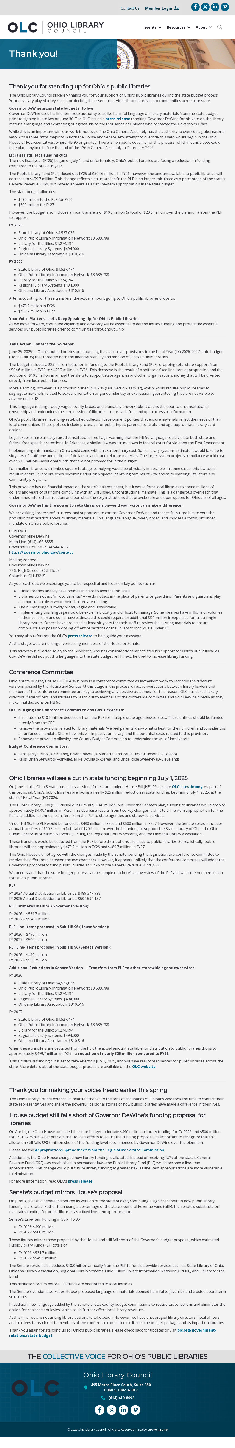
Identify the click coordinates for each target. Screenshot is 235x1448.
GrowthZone (158, 1440)
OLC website (143, 1077)
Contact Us (129, 13)
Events (149, 38)
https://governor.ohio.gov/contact (41, 562)
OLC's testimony (187, 797)
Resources (174, 38)
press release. (80, 1191)
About (199, 38)
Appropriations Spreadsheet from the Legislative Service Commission (99, 1160)
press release (118, 129)
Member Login (160, 13)
